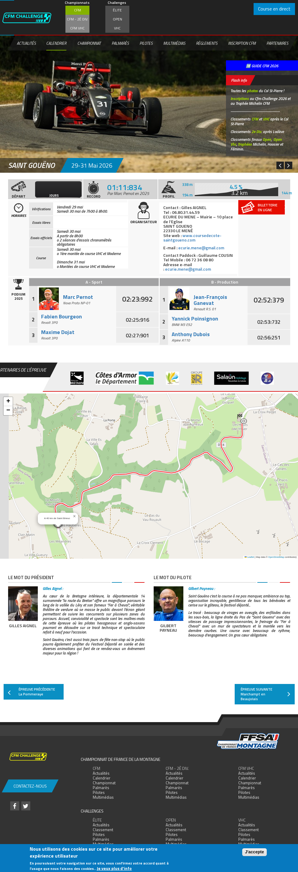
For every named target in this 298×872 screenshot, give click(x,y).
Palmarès (120, 43)
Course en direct (274, 8)
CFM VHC (77, 28)
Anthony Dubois (191, 334)
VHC (117, 28)
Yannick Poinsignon (195, 318)
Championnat (89, 43)
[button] (242, 419)
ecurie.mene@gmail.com (202, 248)
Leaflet (249, 557)
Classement (103, 830)
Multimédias (174, 43)
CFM (77, 10)
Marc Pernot (78, 297)
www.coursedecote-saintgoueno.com (192, 237)
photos (252, 91)
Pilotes (146, 43)
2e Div (256, 132)
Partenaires (277, 43)
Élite (117, 10)
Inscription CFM (242, 43)
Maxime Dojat (57, 332)
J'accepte (254, 851)
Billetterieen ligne (272, 207)
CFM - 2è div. (77, 19)
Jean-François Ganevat (210, 300)
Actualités (26, 43)
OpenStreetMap (276, 557)
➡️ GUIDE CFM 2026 (262, 66)
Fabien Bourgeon (61, 316)
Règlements (206, 43)
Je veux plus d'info (114, 868)
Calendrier (56, 43)
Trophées (245, 144)
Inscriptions (239, 99)
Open (117, 19)
